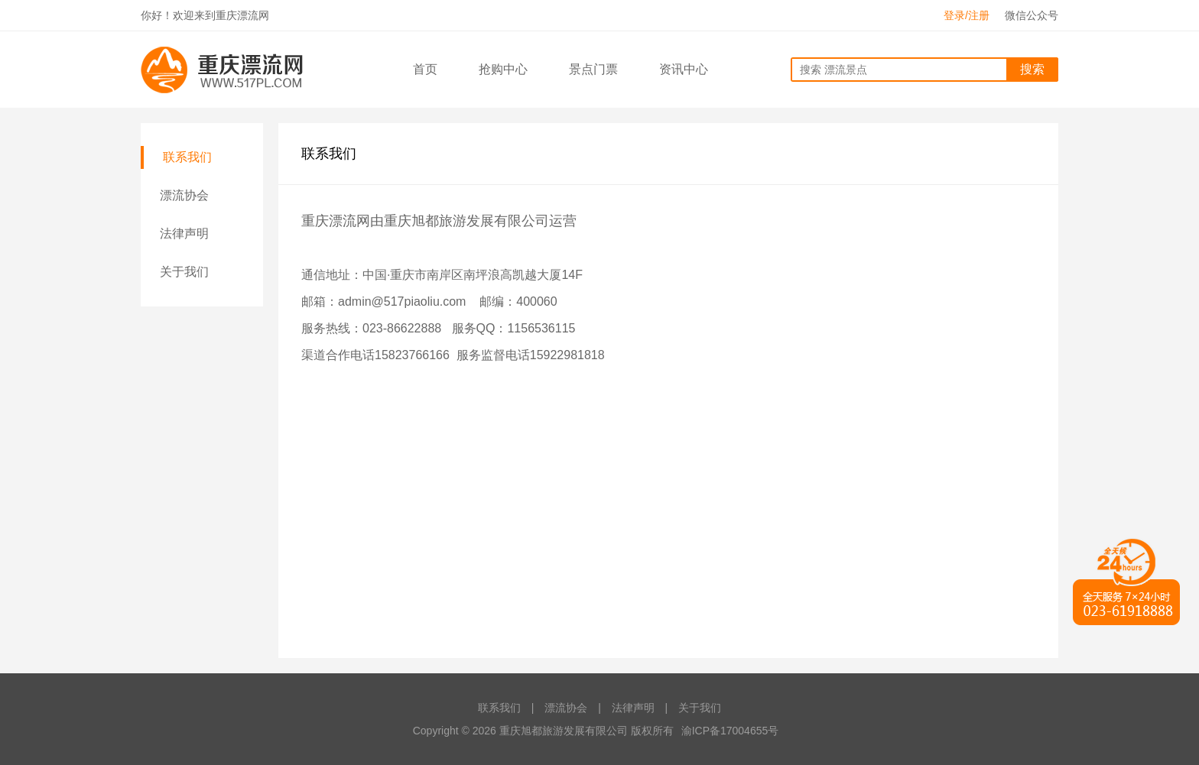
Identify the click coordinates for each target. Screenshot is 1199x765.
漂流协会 (184, 195)
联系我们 (187, 157)
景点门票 (593, 69)
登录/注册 (966, 15)
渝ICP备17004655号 (730, 730)
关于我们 (184, 271)
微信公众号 (1031, 15)
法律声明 (184, 233)
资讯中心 (683, 69)
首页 (425, 69)
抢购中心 (503, 69)
